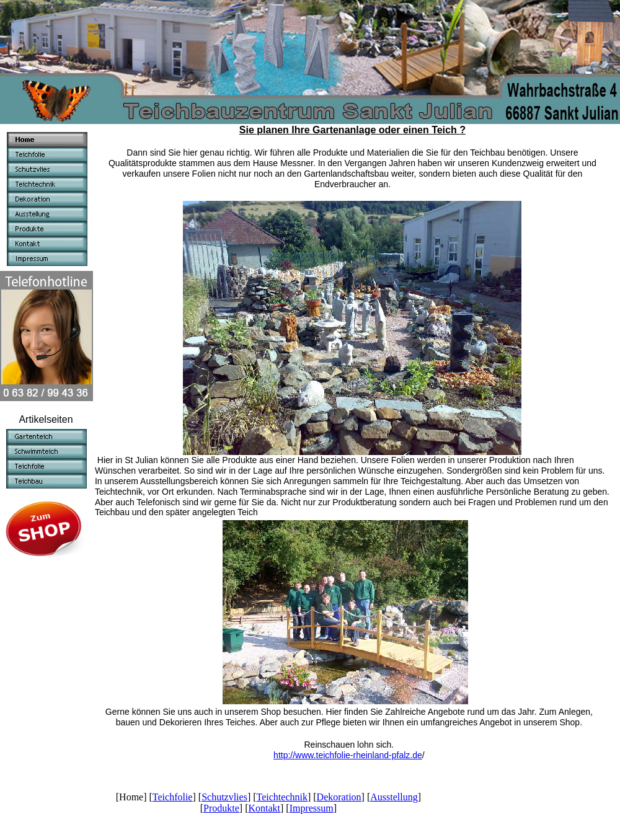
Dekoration (339, 797)
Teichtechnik (282, 797)
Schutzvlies (224, 797)
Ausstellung (393, 797)
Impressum (312, 808)
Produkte (221, 808)
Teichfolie (173, 797)
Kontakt (264, 808)
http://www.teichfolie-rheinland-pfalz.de (347, 755)
